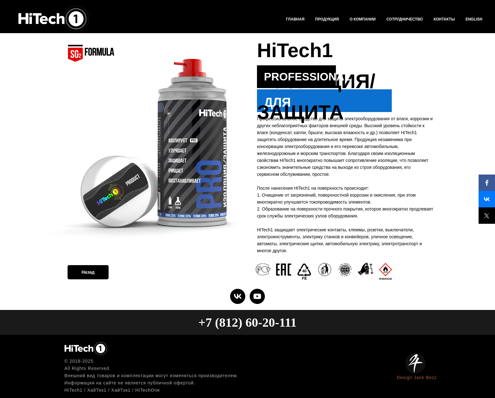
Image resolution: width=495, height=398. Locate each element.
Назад (88, 272)
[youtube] (257, 296)
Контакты (444, 19)
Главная (295, 19)
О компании (362, 19)
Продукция (327, 19)
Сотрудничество (404, 19)
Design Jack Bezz (417, 377)
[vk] (237, 296)
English (474, 19)
